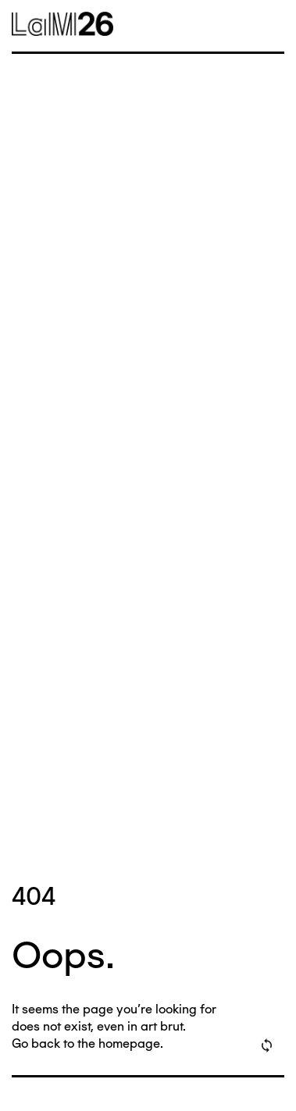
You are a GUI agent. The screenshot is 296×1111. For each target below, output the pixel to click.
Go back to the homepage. (87, 1043)
